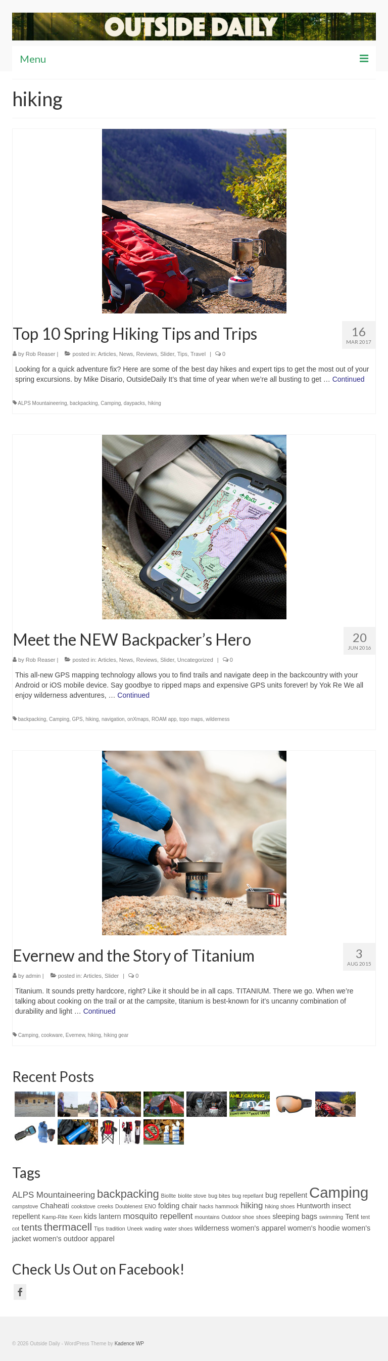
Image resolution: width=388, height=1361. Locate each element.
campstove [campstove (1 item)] (25, 1206)
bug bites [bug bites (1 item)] (219, 1196)
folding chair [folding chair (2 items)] (178, 1206)
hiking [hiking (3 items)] (251, 1205)
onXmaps (138, 719)
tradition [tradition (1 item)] (115, 1229)
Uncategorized (195, 660)
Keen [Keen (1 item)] (75, 1217)
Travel (198, 354)
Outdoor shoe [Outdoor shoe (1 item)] (237, 1217)
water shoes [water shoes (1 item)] (178, 1229)
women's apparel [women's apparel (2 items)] (258, 1228)
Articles (107, 354)
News (126, 354)
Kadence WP (129, 1343)
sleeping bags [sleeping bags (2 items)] (294, 1216)
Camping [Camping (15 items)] (338, 1192)
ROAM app (164, 719)
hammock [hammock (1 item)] (226, 1206)
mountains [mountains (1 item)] (207, 1217)
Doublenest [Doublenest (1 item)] (128, 1206)
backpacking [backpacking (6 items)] (128, 1194)
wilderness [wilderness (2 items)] (212, 1228)
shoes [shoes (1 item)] (263, 1217)
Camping (111, 403)
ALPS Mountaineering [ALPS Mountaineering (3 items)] (53, 1195)
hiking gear (116, 1035)
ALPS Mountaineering (42, 403)
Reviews (146, 354)
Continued (348, 379)
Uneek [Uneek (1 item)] (135, 1229)
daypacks (134, 403)
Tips (182, 354)
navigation (113, 719)
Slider (167, 354)
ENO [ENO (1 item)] (150, 1206)
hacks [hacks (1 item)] (206, 1206)
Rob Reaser (41, 354)
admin (33, 976)
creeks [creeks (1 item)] (105, 1206)
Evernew (75, 1035)
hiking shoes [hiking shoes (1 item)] (280, 1206)
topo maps (191, 719)
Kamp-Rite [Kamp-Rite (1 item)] (54, 1217)
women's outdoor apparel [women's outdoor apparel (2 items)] (73, 1239)
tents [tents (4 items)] (31, 1227)
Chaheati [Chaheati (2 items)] (54, 1206)
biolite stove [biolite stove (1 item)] (192, 1196)
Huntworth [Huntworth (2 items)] (313, 1206)
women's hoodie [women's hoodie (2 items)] (313, 1228)
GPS (77, 719)
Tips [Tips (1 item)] (99, 1229)
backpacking (84, 403)
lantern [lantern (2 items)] (110, 1216)
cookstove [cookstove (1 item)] (83, 1206)
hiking (154, 403)
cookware (52, 1035)
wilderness (217, 719)
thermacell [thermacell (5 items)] (68, 1227)
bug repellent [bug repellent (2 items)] (286, 1195)
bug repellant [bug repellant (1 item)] (247, 1196)
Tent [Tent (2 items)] (352, 1216)
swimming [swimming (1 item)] (331, 1217)
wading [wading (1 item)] (153, 1229)
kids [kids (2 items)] (90, 1216)
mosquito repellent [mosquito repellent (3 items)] (158, 1216)
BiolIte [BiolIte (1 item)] (168, 1196)
